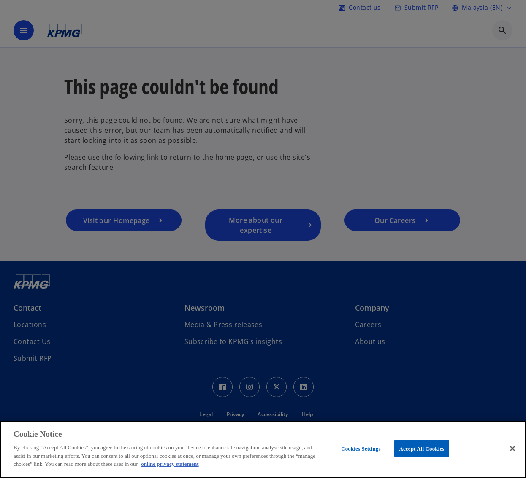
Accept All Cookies (421, 448)
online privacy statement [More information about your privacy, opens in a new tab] (169, 464)
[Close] (512, 448)
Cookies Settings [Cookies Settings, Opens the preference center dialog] (360, 448)
